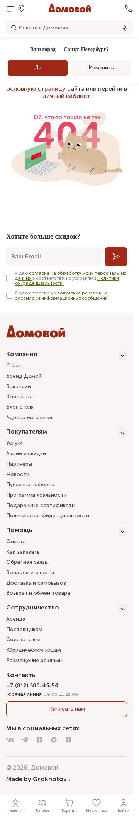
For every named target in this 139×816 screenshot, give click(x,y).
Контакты (18, 396)
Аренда (15, 619)
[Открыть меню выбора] (21, 8)
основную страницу (36, 88)
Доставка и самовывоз (36, 583)
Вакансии (18, 386)
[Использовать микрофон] (124, 27)
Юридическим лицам (33, 650)
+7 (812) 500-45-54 (32, 686)
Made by (38, 779)
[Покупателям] (66, 432)
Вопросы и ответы (30, 572)
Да (38, 67)
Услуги (14, 443)
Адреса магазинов (30, 417)
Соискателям (23, 639)
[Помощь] (66, 531)
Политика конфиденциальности (47, 515)
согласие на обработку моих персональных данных (70, 275)
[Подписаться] (116, 256)
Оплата (16, 541)
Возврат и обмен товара (38, 593)
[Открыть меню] (10, 8)
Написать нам (66, 709)
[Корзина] (69, 805)
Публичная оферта (30, 484)
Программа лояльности (36, 495)
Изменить (101, 67)
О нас (14, 365)
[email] (54, 256)
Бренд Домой (24, 376)
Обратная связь (26, 562)
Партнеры (19, 464)
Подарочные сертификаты (40, 505)
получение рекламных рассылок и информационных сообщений (61, 295)
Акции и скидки (26, 453)
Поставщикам (24, 629)
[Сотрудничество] (66, 608)
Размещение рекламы (34, 660)
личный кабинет (66, 96)
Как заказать (23, 552)
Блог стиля (20, 407)
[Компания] (66, 355)
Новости (17, 474)
